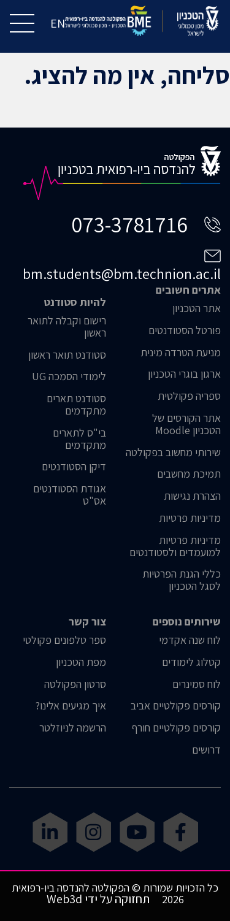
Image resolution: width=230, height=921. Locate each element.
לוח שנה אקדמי (190, 640)
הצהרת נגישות (192, 496)
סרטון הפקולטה (75, 684)
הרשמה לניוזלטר (72, 728)
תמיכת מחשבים (189, 474)
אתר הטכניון (196, 308)
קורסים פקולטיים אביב (176, 706)
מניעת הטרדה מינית (180, 352)
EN (57, 23)
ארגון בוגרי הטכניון (184, 374)
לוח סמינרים (196, 684)
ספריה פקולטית (189, 396)
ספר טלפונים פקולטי (64, 640)
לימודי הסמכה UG (69, 376)
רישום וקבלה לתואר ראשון (67, 327)
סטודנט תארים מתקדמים (76, 404)
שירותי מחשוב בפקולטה (173, 452)
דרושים (206, 750)
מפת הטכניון (81, 662)
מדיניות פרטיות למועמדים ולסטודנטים (175, 546)
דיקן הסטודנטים (74, 466)
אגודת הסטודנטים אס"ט (69, 495)
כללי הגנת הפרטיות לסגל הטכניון (181, 580)
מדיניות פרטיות (190, 518)
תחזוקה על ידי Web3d (98, 899)
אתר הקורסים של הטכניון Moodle (186, 424)
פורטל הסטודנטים (184, 330)
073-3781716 (129, 224)
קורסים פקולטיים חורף (176, 728)
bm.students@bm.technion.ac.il (122, 273)
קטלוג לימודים (191, 662)
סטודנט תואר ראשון (67, 355)
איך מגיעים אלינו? (70, 706)
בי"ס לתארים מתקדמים (79, 439)
